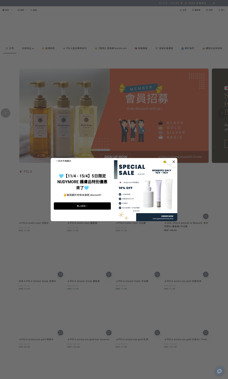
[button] (111, 160)
